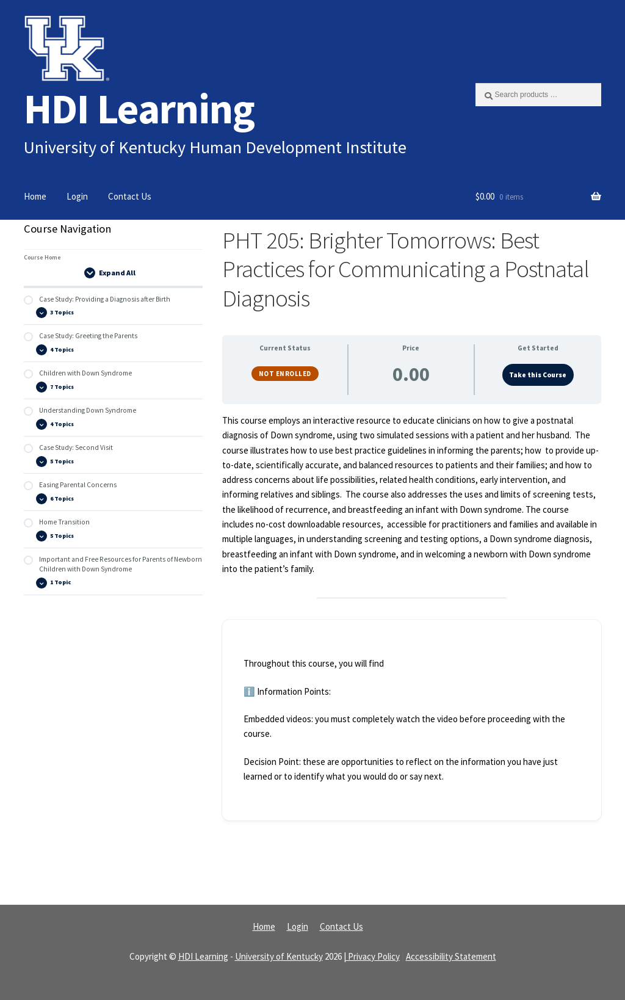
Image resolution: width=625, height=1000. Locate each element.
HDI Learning (139, 108)
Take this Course (537, 375)
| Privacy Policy (372, 956)
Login (77, 196)
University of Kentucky (279, 956)
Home (35, 196)
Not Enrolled (285, 373)
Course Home (42, 257)
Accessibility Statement (451, 956)
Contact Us (129, 196)
